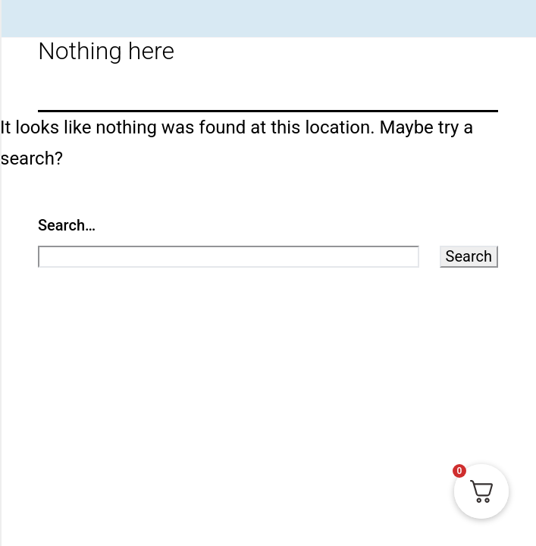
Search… (67, 225)
